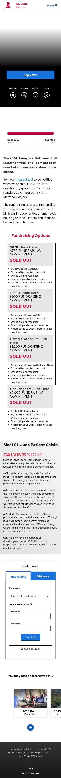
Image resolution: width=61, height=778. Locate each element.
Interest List (24, 179)
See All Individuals (30, 648)
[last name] (30, 628)
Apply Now (31, 75)
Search (30, 637)
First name (15, 611)
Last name (15, 623)
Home (30, 768)
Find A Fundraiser (30, 773)
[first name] (30, 616)
